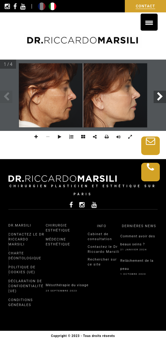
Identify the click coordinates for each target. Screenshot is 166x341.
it (52, 6)
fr (42, 6)
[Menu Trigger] (149, 22)
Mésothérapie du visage (67, 285)
